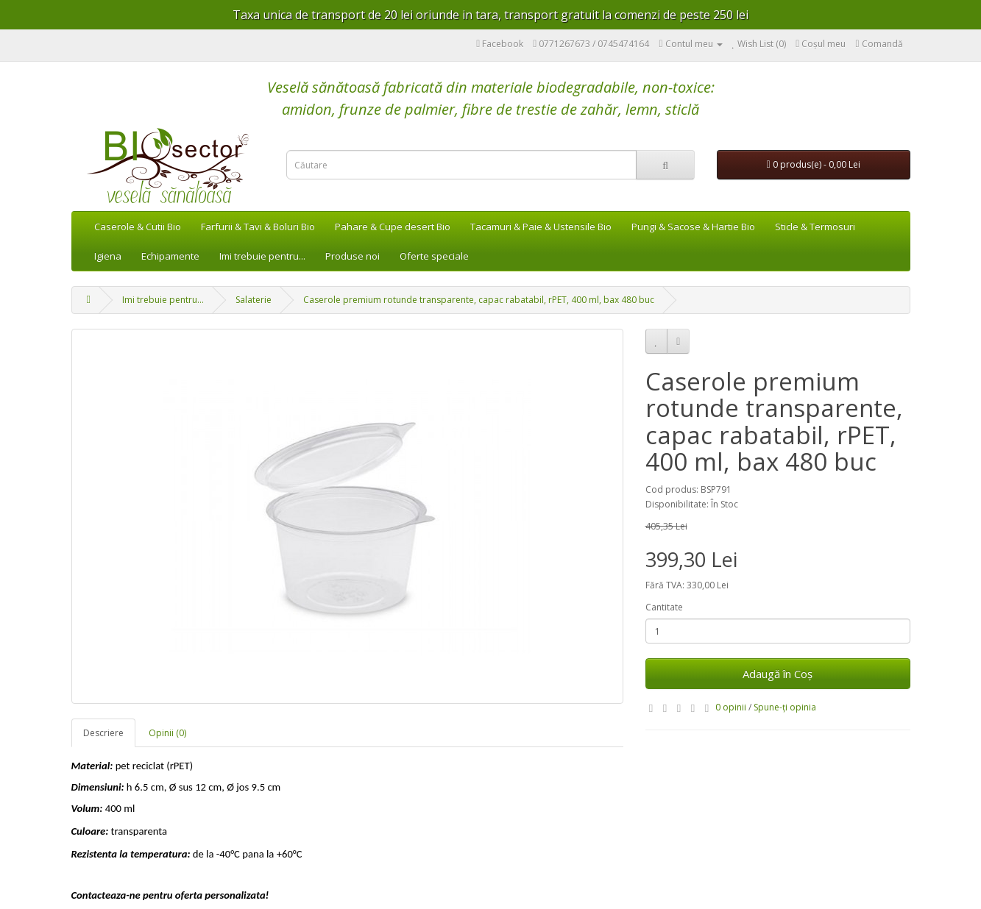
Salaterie (253, 299)
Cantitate (664, 607)
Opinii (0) (167, 733)
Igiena (107, 256)
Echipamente (170, 256)
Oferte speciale (434, 256)
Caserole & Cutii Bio (137, 226)
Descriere (103, 733)
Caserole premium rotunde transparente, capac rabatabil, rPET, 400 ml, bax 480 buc (478, 299)
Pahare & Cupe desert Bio (392, 226)
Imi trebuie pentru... (262, 256)
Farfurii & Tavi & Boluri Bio (258, 226)
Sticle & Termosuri (815, 226)
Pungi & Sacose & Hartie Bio (693, 226)
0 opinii (730, 707)
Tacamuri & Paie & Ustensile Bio (541, 226)
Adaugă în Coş (777, 673)
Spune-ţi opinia (785, 707)
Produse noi (352, 256)
